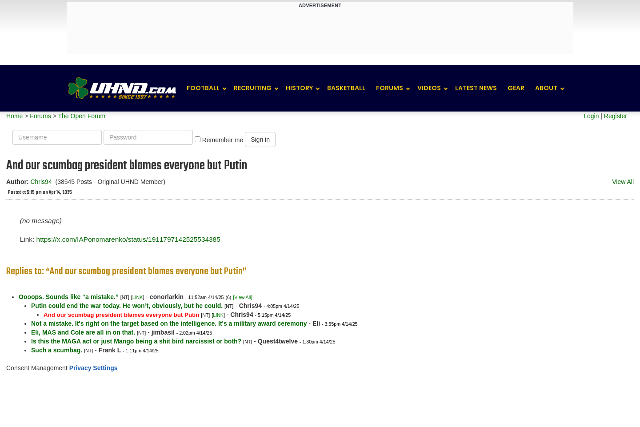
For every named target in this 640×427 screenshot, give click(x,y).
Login (591, 116)
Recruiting (253, 88)
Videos (429, 88)
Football (203, 88)
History (299, 88)
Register (615, 116)
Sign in (260, 139)
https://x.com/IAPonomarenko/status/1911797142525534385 (128, 239)
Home (14, 116)
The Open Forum (81, 116)
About (546, 88)
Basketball (346, 88)
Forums (389, 88)
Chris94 (41, 181)
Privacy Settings (93, 367)
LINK (137, 297)
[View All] (242, 297)
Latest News (476, 88)
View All (623, 181)
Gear (516, 88)
